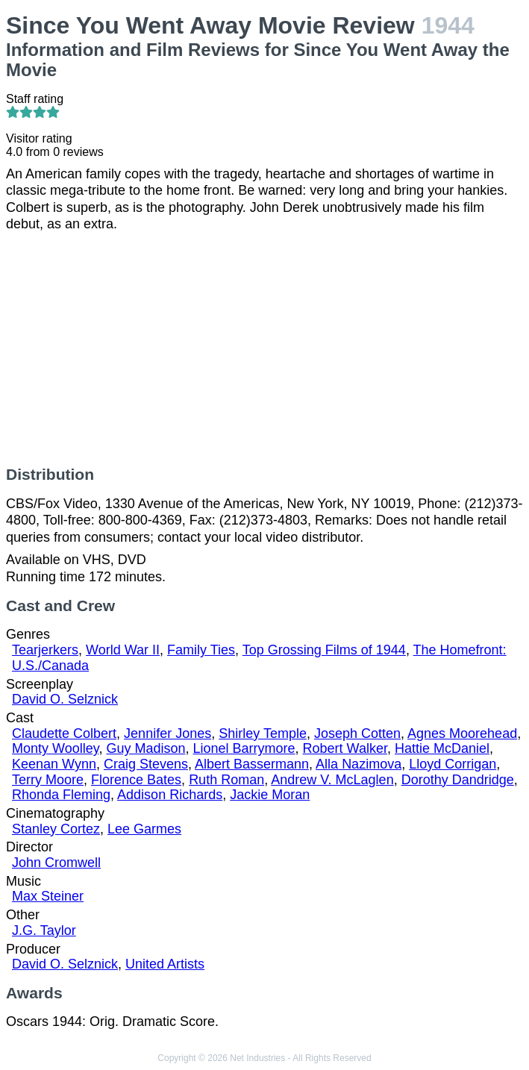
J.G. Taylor (44, 930)
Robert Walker (345, 748)
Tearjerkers (45, 649)
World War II (123, 649)
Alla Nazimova (358, 764)
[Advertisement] (264, 349)
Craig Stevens (146, 764)
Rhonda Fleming (61, 794)
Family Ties (201, 649)
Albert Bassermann (252, 764)
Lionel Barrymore (243, 748)
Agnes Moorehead (462, 733)
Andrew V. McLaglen (332, 779)
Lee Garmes (144, 829)
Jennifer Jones (167, 733)
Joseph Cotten (357, 733)
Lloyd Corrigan (452, 764)
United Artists (164, 964)
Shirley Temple (263, 733)
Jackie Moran (270, 794)
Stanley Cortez (56, 829)
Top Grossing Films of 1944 (324, 649)
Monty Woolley (55, 748)
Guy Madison (145, 748)
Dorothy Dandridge (457, 779)
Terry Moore (48, 779)
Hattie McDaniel (442, 748)
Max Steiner (48, 896)
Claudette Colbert (64, 733)
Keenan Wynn (54, 764)
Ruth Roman (226, 779)
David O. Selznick (65, 699)
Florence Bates (136, 779)
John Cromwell (56, 862)
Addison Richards (169, 794)
